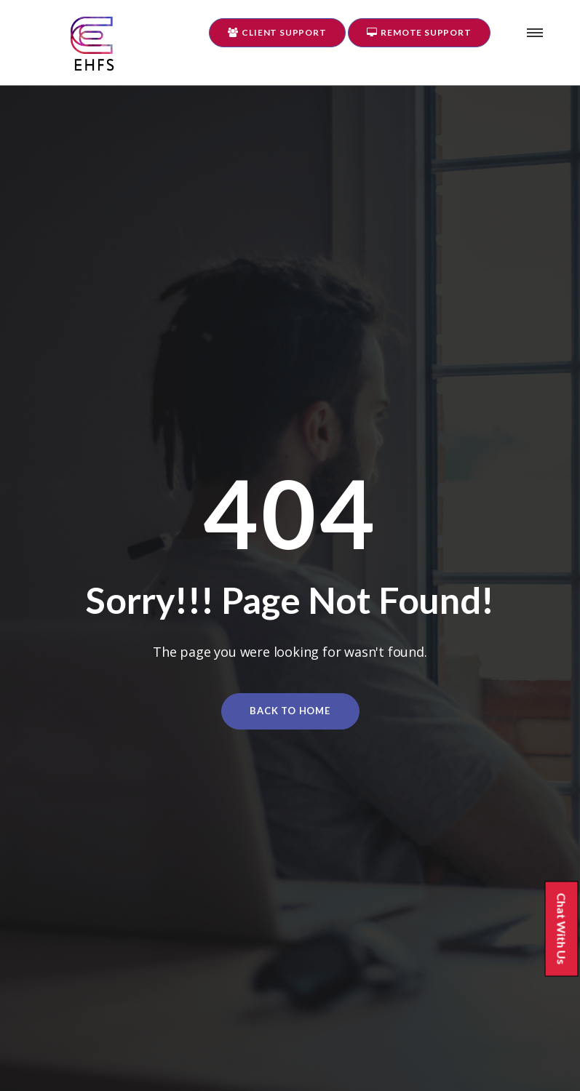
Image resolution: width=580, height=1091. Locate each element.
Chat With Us (567, 930)
